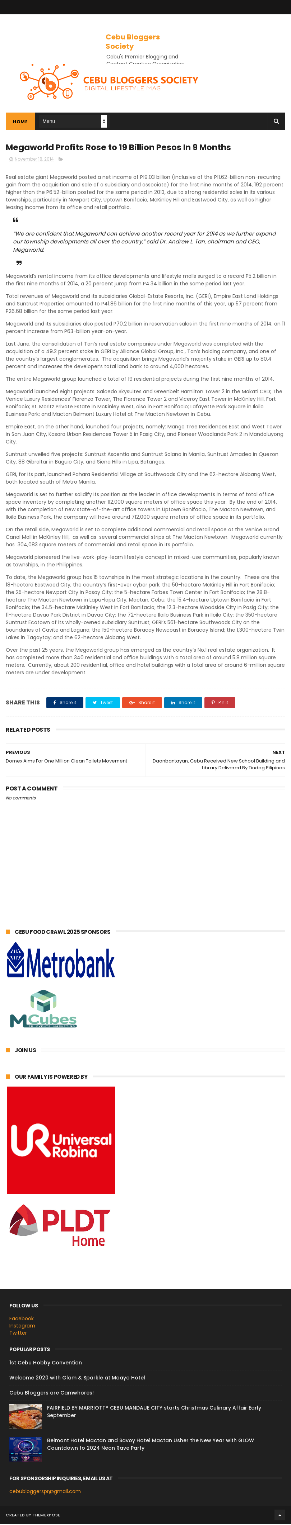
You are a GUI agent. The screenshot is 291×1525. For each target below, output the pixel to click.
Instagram (22, 1327)
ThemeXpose (46, 1516)
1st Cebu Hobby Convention (45, 1364)
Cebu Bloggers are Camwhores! (51, 1394)
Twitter (18, 1334)
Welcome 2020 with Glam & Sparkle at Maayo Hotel (77, 1379)
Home (20, 122)
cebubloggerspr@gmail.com (45, 1492)
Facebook (21, 1320)
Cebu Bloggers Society (133, 41)
